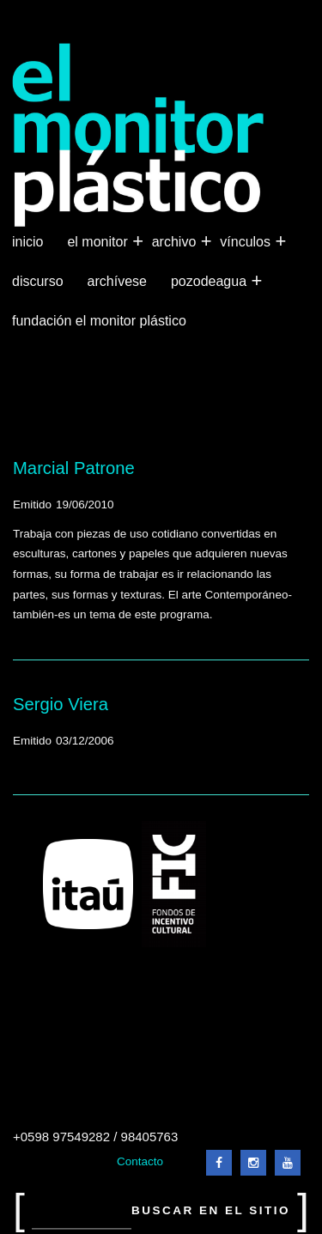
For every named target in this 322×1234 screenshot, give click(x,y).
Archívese (117, 281)
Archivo (176, 242)
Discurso (38, 281)
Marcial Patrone (74, 468)
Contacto (140, 1161)
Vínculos (247, 242)
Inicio (27, 241)
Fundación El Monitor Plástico (99, 320)
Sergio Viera (60, 704)
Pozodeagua (210, 281)
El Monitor (99, 242)
